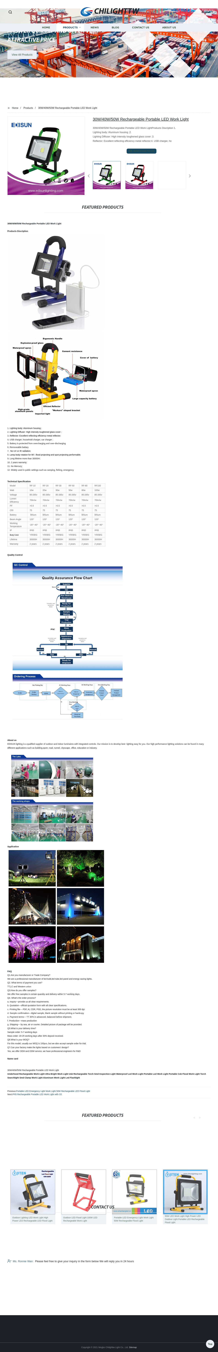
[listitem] (109, 175)
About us (169, 41)
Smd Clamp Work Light (31, 1078)
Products (70, 41)
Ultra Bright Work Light (56, 1074)
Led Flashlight (72, 1078)
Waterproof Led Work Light (129, 1074)
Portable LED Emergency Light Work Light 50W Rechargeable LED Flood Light (53, 1091)
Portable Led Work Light (156, 1074)
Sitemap (133, 1347)
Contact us (140, 41)
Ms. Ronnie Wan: (20, 1284)
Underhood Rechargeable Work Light (26, 1074)
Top (210, 1342)
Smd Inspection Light (104, 1074)
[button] (10, 12)
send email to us (141, 151)
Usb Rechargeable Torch (81, 1074)
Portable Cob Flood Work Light (184, 1074)
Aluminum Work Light (54, 1078)
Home (46, 41)
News (95, 41)
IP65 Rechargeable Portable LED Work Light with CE (37, 1094)
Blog (115, 41)
